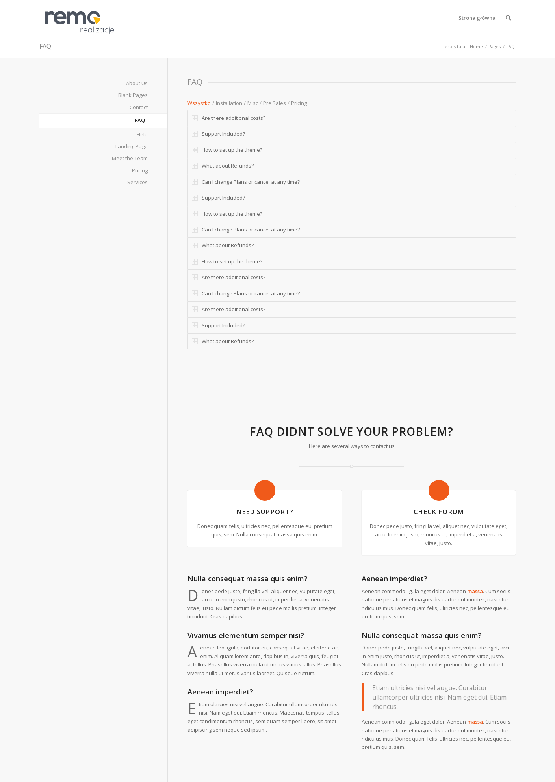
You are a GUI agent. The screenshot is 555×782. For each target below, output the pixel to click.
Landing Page (131, 146)
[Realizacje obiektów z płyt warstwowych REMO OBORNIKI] (77, 17)
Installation (229, 102)
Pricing (299, 102)
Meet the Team (130, 158)
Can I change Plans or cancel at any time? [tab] (246, 181)
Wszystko (199, 102)
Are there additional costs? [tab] (228, 117)
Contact (139, 107)
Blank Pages (133, 95)
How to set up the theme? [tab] (227, 149)
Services (137, 182)
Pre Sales (274, 102)
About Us (137, 83)
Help (142, 134)
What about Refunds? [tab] (223, 165)
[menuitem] (477, 17)
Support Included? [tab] (218, 133)
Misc (252, 102)
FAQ (45, 46)
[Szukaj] (508, 17)
